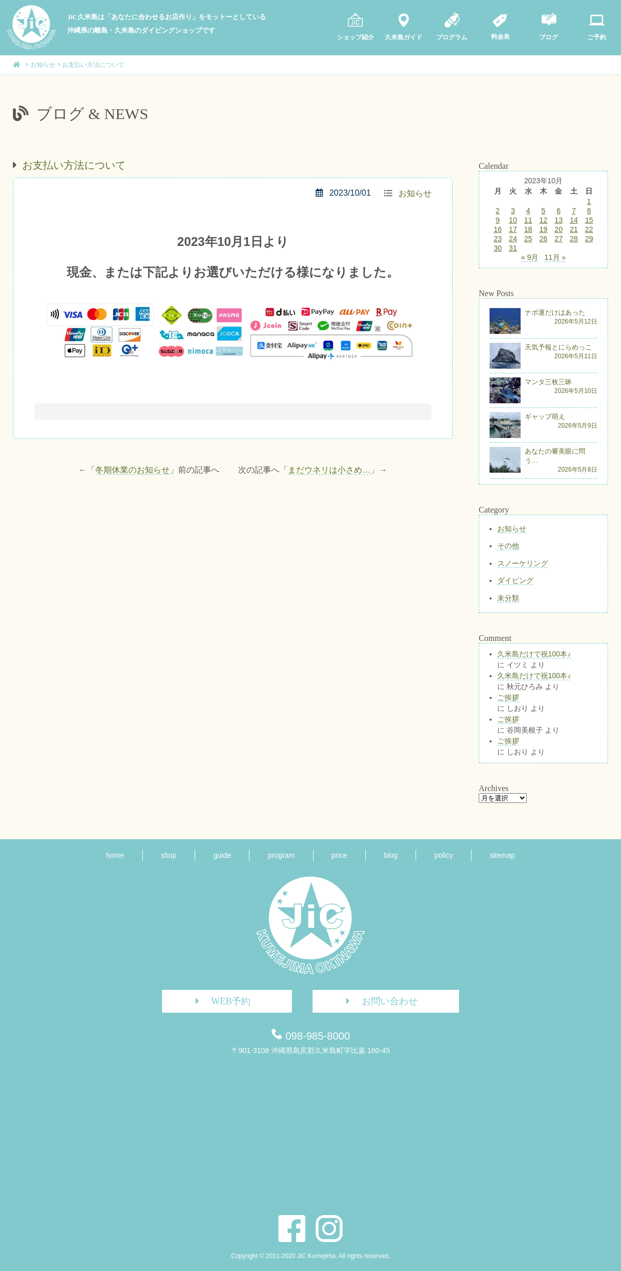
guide (222, 855)
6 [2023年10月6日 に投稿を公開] (559, 211)
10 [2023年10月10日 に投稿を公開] (513, 220)
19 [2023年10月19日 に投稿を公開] (543, 229)
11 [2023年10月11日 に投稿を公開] (528, 220)
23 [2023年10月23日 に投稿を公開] (498, 239)
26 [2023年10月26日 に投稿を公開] (543, 239)
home (115, 855)
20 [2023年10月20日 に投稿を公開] (559, 229)
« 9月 (529, 257)
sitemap (502, 855)
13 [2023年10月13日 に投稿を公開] (559, 220)
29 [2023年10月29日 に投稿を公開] (589, 239)
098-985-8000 (318, 1036)
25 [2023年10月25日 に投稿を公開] (528, 239)
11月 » (555, 257)
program (281, 855)
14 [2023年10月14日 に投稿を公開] (574, 220)
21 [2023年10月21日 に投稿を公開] (574, 229)
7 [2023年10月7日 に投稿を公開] (574, 211)
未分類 (508, 598)
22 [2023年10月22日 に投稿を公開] (589, 229)
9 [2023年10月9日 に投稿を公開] (498, 220)
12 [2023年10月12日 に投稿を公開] (543, 220)
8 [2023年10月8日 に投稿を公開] (589, 211)
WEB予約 (219, 1001)
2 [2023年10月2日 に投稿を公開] (498, 211)
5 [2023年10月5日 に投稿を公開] (543, 211)
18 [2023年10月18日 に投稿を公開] (528, 229)
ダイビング (515, 580)
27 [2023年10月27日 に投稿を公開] (559, 239)
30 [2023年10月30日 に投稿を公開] (498, 248)
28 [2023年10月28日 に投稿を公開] (574, 239)
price (339, 855)
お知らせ (415, 193)
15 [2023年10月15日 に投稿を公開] (589, 220)
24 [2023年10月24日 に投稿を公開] (513, 239)
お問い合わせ (378, 1001)
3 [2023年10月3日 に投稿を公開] (513, 211)
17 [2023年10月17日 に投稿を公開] (513, 229)
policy (443, 855)
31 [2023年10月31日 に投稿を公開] (513, 248)
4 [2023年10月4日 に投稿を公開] (528, 211)
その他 (508, 546)
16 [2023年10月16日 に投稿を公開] (498, 229)
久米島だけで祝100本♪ (534, 654)
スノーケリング (522, 563)
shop (168, 855)
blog (390, 855)
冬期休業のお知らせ (132, 469)
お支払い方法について (74, 165)
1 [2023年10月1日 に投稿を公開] (589, 201)
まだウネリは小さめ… (329, 469)
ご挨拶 (508, 697)
